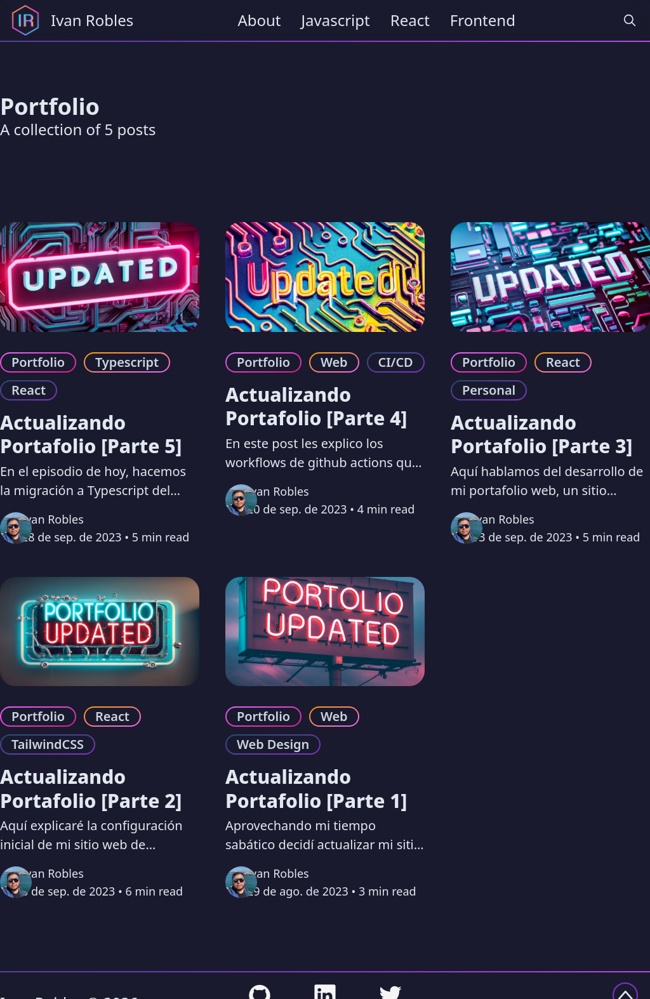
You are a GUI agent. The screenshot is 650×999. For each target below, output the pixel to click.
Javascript (336, 20)
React (410, 20)
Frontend (482, 20)
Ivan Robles (53, 519)
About (259, 20)
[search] (630, 20)
